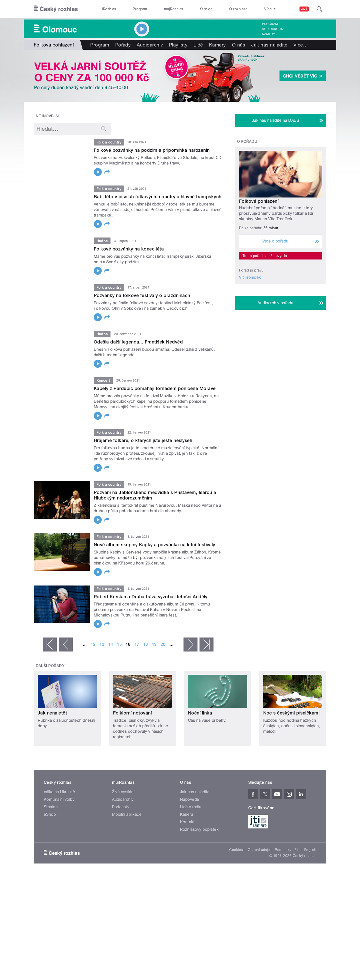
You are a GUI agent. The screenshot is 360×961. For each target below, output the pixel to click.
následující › (191, 645)
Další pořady (50, 666)
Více (301, 45)
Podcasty (121, 806)
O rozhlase (238, 9)
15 (119, 644)
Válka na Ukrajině (59, 792)
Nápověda (189, 799)
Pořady (123, 45)
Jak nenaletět (52, 713)
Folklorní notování (132, 713)
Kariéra (186, 814)
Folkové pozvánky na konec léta (129, 249)
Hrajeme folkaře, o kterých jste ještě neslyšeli (143, 440)
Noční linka (200, 713)
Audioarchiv (273, 29)
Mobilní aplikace (127, 814)
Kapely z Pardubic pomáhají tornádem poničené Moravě (155, 388)
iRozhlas (109, 9)
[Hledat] (319, 9)
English (310, 850)
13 (102, 644)
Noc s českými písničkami (291, 713)
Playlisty (178, 45)
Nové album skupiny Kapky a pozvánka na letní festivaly (154, 544)
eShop (50, 814)
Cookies (236, 850)
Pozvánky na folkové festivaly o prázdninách (142, 295)
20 (163, 644)
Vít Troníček (250, 277)
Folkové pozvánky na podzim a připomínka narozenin (152, 150)
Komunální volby (59, 799)
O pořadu (247, 141)
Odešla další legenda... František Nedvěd (138, 341)
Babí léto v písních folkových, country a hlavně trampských (158, 196)
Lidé (198, 45)
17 (136, 644)
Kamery (268, 34)
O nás (238, 45)
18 (145, 644)
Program (140, 9)
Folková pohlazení (258, 201)
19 (154, 644)
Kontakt (187, 822)
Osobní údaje (259, 850)
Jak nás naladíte (269, 45)
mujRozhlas (173, 9)
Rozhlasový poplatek (199, 829)
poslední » (207, 645)
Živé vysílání (123, 792)
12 (93, 644)
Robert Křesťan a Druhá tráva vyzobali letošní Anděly (151, 596)
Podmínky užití (287, 850)
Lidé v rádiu (191, 806)
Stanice (206, 9)
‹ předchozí (66, 645)
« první (50, 645)
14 (110, 644)
